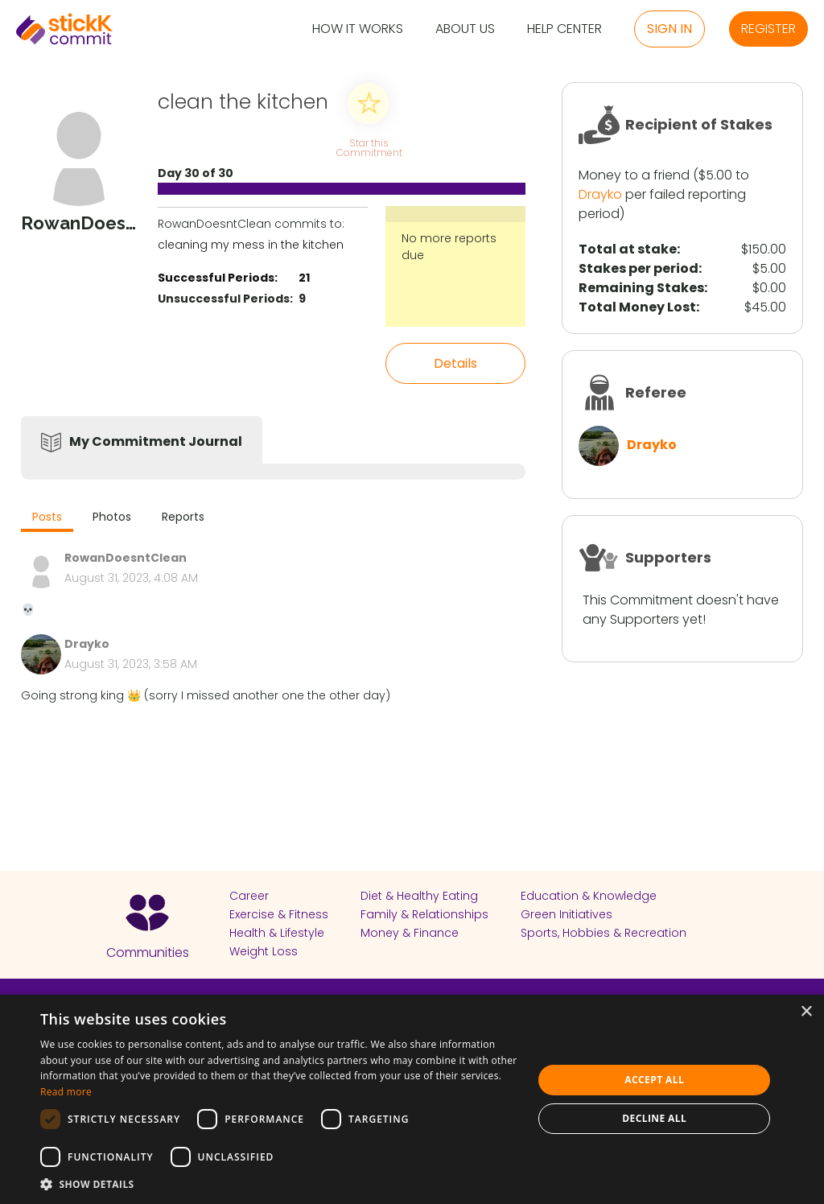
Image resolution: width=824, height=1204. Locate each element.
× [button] (806, 1012)
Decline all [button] (654, 1118)
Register (768, 28)
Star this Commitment (368, 147)
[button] (279, 1184)
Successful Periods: (218, 278)
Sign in (669, 28)
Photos (112, 517)
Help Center (564, 29)
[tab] (47, 518)
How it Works (357, 29)
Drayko (600, 194)
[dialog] (412, 1099)
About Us (465, 29)
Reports (183, 517)
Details (455, 363)
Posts (47, 517)
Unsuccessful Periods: (225, 299)
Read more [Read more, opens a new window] (66, 1092)
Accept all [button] (654, 1079)
